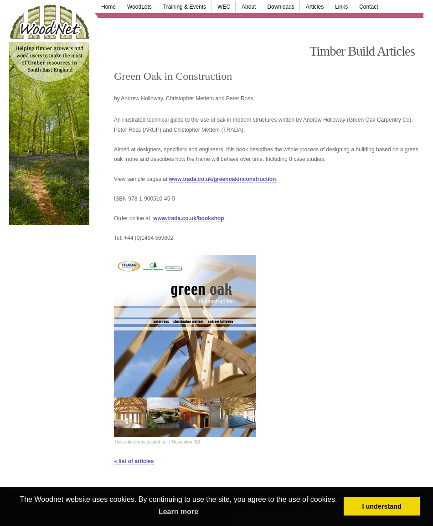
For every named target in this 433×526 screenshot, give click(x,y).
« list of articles (134, 461)
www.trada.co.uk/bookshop (188, 218)
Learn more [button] (178, 512)
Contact (368, 7)
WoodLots (139, 7)
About (249, 7)
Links (341, 7)
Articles (315, 7)
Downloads (280, 7)
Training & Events (184, 7)
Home (108, 7)
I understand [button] (382, 506)
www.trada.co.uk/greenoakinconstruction (222, 179)
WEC (223, 7)
